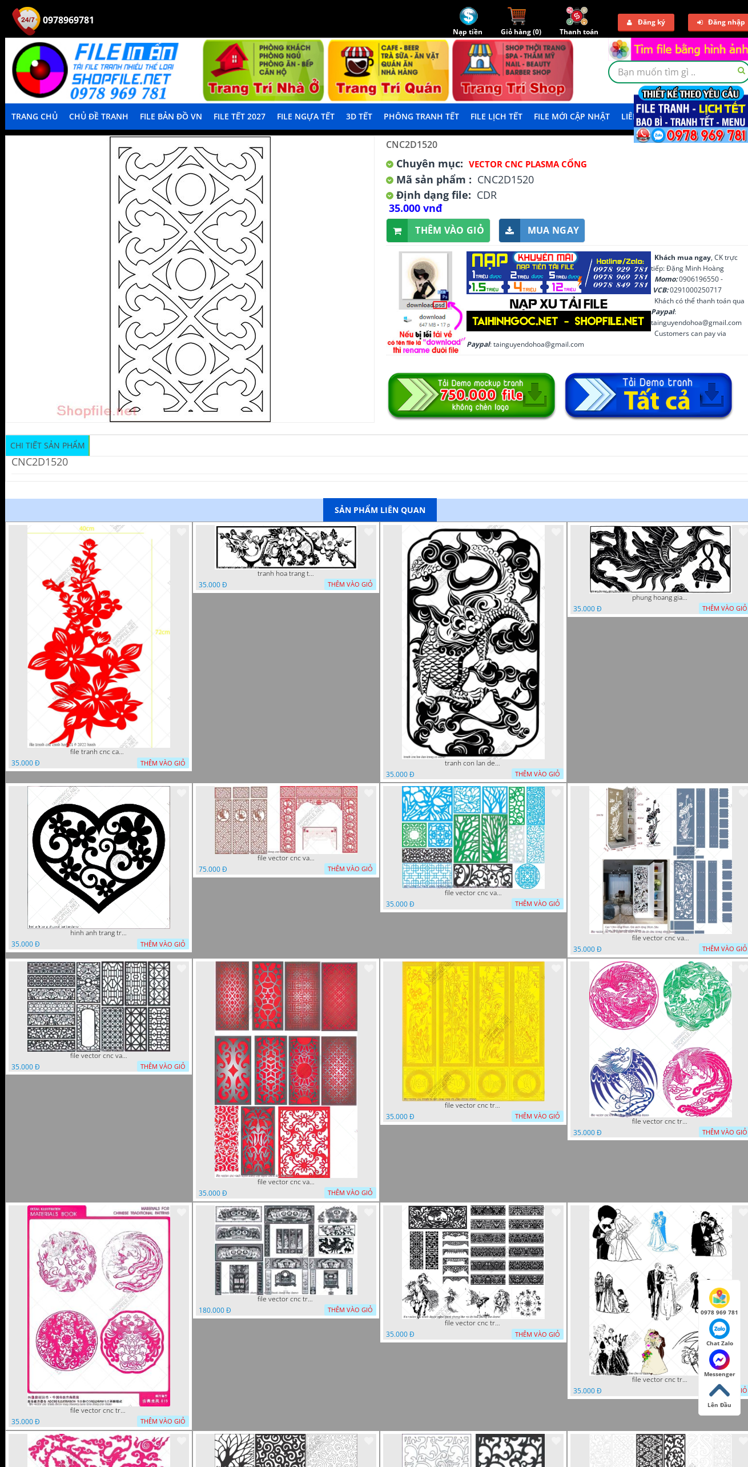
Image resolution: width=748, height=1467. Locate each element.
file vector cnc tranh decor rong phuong (660, 1121)
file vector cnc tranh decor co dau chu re (660, 1380)
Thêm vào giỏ (435, 230)
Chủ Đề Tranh (98, 116)
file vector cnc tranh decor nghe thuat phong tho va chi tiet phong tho (473, 1323)
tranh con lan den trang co (473, 763)
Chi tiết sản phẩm (47, 445)
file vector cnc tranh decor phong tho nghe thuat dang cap (286, 1299)
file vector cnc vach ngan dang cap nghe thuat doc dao (286, 1182)
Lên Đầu (719, 1394)
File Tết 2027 (240, 116)
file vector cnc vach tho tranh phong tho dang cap (286, 858)
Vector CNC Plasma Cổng (528, 164)
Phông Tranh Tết (421, 116)
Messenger (719, 1363)
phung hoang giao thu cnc (660, 598)
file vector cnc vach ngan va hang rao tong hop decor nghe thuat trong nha (473, 893)
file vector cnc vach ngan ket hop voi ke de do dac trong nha (660, 938)
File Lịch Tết (496, 116)
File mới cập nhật (572, 116)
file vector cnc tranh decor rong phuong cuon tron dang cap (98, 1410)
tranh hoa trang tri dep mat (286, 574)
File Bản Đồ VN (171, 116)
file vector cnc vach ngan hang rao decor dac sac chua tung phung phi (98, 1056)
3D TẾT (359, 116)
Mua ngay (539, 230)
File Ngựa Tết (306, 116)
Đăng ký (646, 22)
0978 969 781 (719, 1302)
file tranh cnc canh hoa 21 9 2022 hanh (98, 752)
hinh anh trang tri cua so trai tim (98, 933)
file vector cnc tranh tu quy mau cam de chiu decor (473, 1105)
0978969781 (53, 20)
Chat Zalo (719, 1332)
